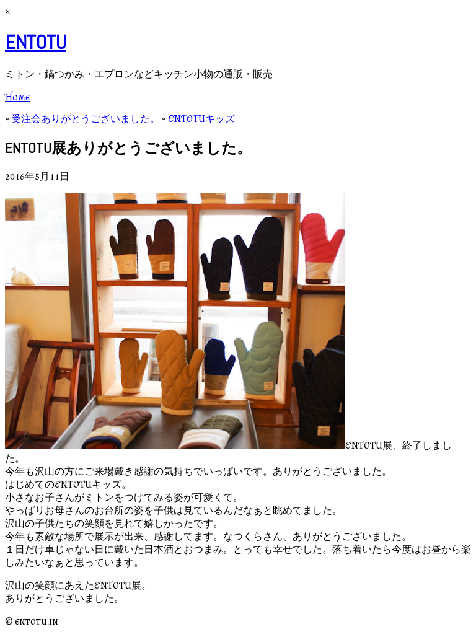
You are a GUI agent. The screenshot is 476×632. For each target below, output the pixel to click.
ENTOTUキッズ (201, 119)
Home (17, 97)
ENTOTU (35, 42)
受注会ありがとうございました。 (85, 119)
